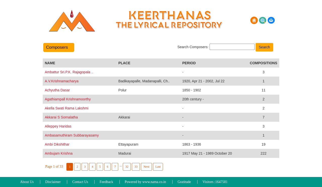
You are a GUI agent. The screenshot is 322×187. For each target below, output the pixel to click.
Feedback (106, 182)
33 (135, 166)
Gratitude (184, 182)
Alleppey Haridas (58, 126)
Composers (58, 47)
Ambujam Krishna (59, 153)
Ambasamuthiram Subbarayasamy (72, 135)
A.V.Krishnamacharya (61, 81)
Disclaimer (53, 182)
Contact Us (80, 182)
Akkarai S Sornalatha (61, 117)
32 (126, 166)
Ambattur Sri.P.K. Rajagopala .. (69, 72)
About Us (27, 182)
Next (146, 166)
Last (158, 166)
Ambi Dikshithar (57, 144)
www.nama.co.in (154, 182)
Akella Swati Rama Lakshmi (67, 108)
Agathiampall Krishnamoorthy (68, 99)
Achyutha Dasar (57, 90)
